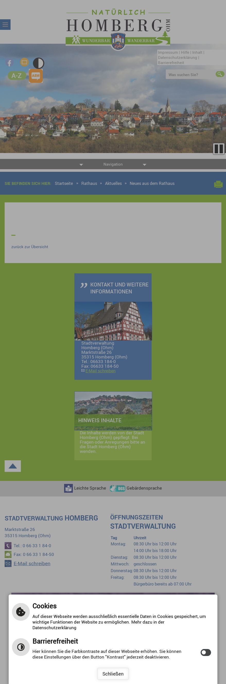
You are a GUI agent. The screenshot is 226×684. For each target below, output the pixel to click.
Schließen (113, 674)
